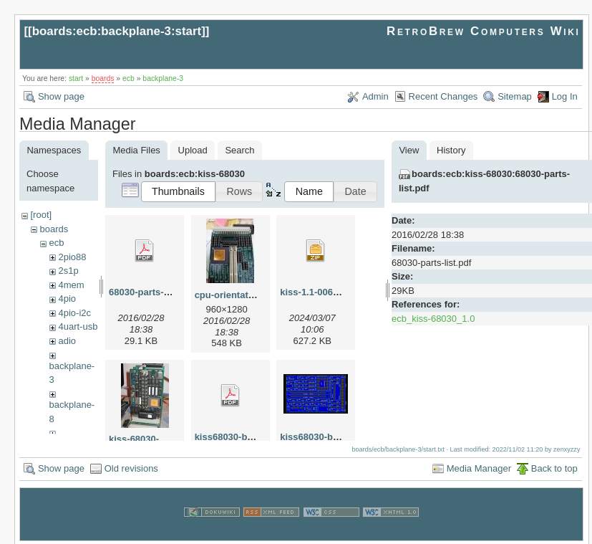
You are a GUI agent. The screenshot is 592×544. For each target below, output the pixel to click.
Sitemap (515, 96)
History (451, 150)
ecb (128, 78)
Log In (565, 96)
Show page (61, 96)
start (76, 78)
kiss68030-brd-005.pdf (244, 436)
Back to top (554, 466)
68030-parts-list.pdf (151, 292)
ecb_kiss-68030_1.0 (433, 318)
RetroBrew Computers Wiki (484, 31)
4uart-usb (77, 326)
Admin (375, 96)
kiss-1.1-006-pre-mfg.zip (333, 292)
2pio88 (72, 257)
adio (67, 340)
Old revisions (131, 466)
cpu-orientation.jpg (237, 295)
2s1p (68, 270)
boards (103, 78)
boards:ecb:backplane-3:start (117, 31)
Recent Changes (443, 96)
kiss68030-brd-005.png (330, 436)
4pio (67, 298)
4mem (71, 285)
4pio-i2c (74, 312)
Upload (193, 150)
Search (239, 150)
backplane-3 (162, 78)
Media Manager (479, 466)
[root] (41, 214)
